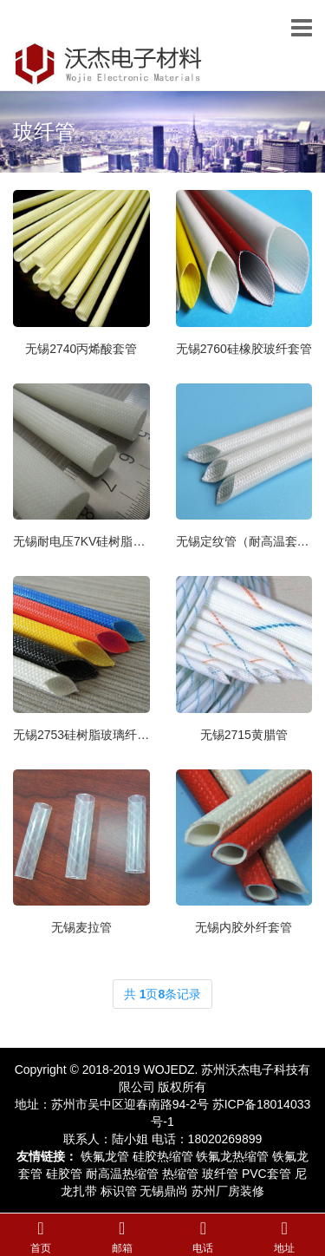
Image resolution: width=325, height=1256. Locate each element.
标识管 (119, 1191)
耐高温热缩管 (122, 1174)
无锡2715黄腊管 (244, 735)
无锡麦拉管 (81, 927)
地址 (284, 1248)
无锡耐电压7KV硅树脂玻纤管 (81, 541)
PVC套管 (266, 1174)
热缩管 (180, 1174)
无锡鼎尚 (164, 1191)
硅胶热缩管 (163, 1156)
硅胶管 (64, 1174)
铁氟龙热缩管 (232, 1156)
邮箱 (122, 1248)
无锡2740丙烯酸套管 (81, 349)
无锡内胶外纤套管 (243, 927)
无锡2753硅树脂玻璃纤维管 (81, 735)
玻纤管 (44, 131)
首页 (40, 1248)
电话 (202, 1248)
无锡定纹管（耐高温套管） (244, 541)
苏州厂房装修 (228, 1191)
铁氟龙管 (105, 1156)
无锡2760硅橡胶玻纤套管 (244, 349)
